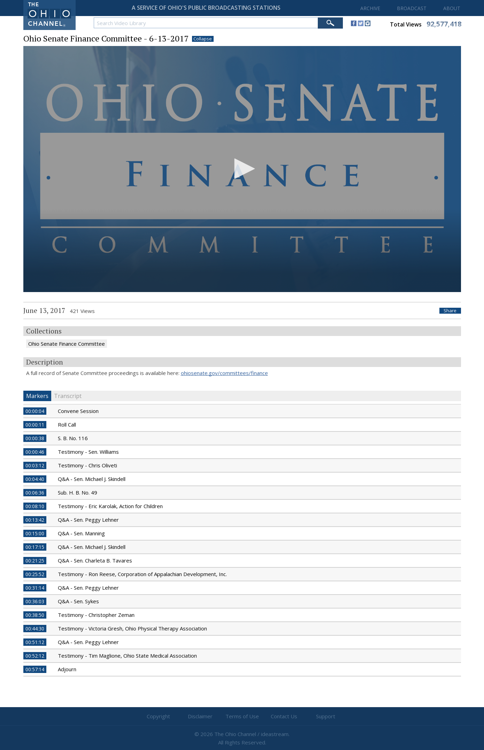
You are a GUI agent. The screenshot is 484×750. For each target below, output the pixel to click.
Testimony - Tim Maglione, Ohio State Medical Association (127, 655)
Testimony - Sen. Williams (88, 451)
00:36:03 (34, 601)
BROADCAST (412, 8)
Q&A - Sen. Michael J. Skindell (91, 478)
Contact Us (284, 716)
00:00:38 (34, 438)
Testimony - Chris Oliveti (87, 465)
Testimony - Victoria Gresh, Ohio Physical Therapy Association (132, 628)
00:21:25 (34, 560)
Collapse (202, 39)
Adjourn (67, 669)
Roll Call (67, 424)
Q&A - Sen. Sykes (78, 601)
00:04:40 (34, 479)
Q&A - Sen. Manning (81, 533)
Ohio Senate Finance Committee (66, 343)
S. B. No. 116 (73, 438)
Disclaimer (200, 716)
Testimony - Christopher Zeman (96, 614)
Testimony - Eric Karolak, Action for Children (110, 506)
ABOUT (451, 8)
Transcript (68, 396)
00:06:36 (34, 492)
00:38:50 (34, 615)
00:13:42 (34, 519)
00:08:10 (34, 506)
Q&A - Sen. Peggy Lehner (88, 519)
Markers (37, 396)
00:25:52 (34, 574)
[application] (242, 169)
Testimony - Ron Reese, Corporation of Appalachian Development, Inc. (142, 574)
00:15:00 (34, 533)
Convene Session (78, 410)
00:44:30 (34, 628)
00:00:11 (34, 424)
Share (450, 311)
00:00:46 (34, 452)
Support (325, 716)
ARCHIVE (370, 8)
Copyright (158, 716)
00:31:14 (34, 587)
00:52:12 (34, 655)
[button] (242, 168)
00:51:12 (34, 642)
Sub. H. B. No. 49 (77, 492)
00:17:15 (34, 547)
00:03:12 (34, 465)
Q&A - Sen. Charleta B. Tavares (95, 560)
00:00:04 (34, 411)
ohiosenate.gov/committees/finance (224, 372)
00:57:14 (34, 669)
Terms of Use (242, 716)
